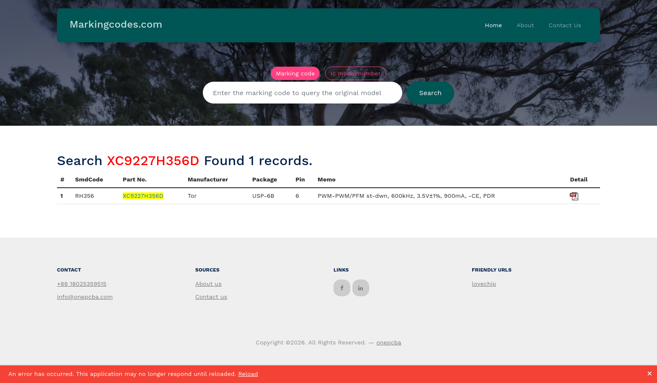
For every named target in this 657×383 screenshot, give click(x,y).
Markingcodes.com (116, 24)
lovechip (484, 283)
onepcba (388, 342)
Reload (248, 373)
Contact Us (564, 25)
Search (430, 93)
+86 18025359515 (81, 283)
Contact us (211, 296)
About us (208, 283)
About (525, 25)
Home (493, 25)
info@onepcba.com (85, 296)
